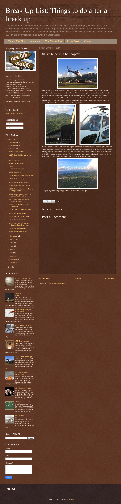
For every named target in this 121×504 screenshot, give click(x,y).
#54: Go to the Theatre (23, 388)
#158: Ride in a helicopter (18, 213)
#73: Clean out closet (22, 341)
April (11, 253)
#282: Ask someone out (17, 228)
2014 (10, 139)
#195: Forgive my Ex (22, 278)
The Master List (53, 41)
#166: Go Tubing (15, 160)
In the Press (73, 41)
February (13, 259)
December (13, 142)
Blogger (71, 499)
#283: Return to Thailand (17, 220)
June (12, 246)
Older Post (110, 278)
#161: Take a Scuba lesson (18, 182)
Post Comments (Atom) (57, 283)
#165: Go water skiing (16, 164)
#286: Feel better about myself (19, 185)
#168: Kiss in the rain (16, 152)
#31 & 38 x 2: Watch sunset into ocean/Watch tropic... (20, 195)
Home (78, 278)
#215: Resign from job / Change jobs (23, 310)
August (12, 239)
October (13, 149)
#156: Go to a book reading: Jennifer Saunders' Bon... (19, 224)
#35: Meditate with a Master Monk (22, 373)
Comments (11, 128)
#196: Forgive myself (22, 402)
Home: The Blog (16, 41)
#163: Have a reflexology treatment (21, 175)
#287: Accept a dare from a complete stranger (18, 168)
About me (35, 41)
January (13, 263)
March (12, 256)
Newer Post (45, 278)
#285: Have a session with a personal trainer (19, 200)
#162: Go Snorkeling (16, 179)
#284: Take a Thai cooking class (20, 210)
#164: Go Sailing (15, 172)
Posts (10, 124)
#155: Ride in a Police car (18, 232)
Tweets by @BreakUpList (14, 114)
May (11, 249)
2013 (10, 267)
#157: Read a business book (19, 216)
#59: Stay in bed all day (23, 325)
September (14, 236)
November (13, 145)
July (11, 243)
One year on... (20, 416)
